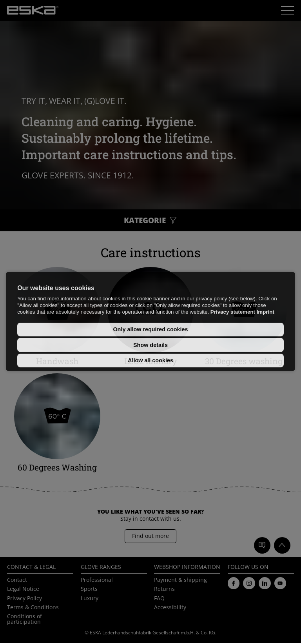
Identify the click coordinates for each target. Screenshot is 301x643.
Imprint (265, 312)
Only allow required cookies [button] (150, 329)
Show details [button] (150, 345)
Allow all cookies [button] (150, 360)
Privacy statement (232, 312)
